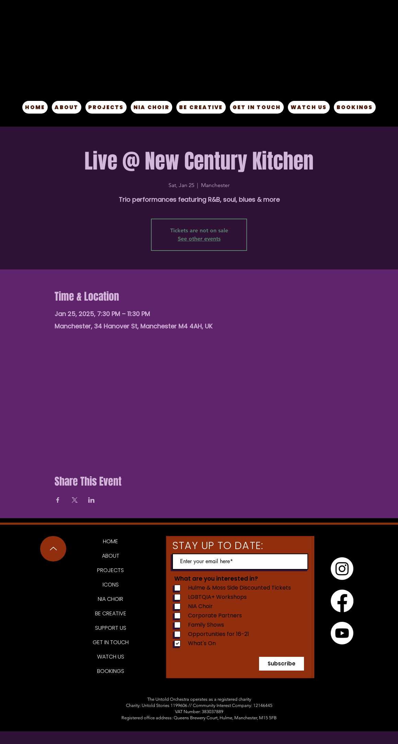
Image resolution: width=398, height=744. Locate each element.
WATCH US (110, 657)
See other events (199, 238)
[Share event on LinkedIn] (91, 500)
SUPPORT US (110, 628)
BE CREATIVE (110, 613)
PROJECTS (110, 570)
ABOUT (110, 556)
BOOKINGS (110, 671)
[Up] (53, 548)
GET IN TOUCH (111, 642)
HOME (110, 541)
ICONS (111, 585)
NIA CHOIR (110, 599)
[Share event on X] (74, 500)
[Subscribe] (281, 664)
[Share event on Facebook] (58, 500)
